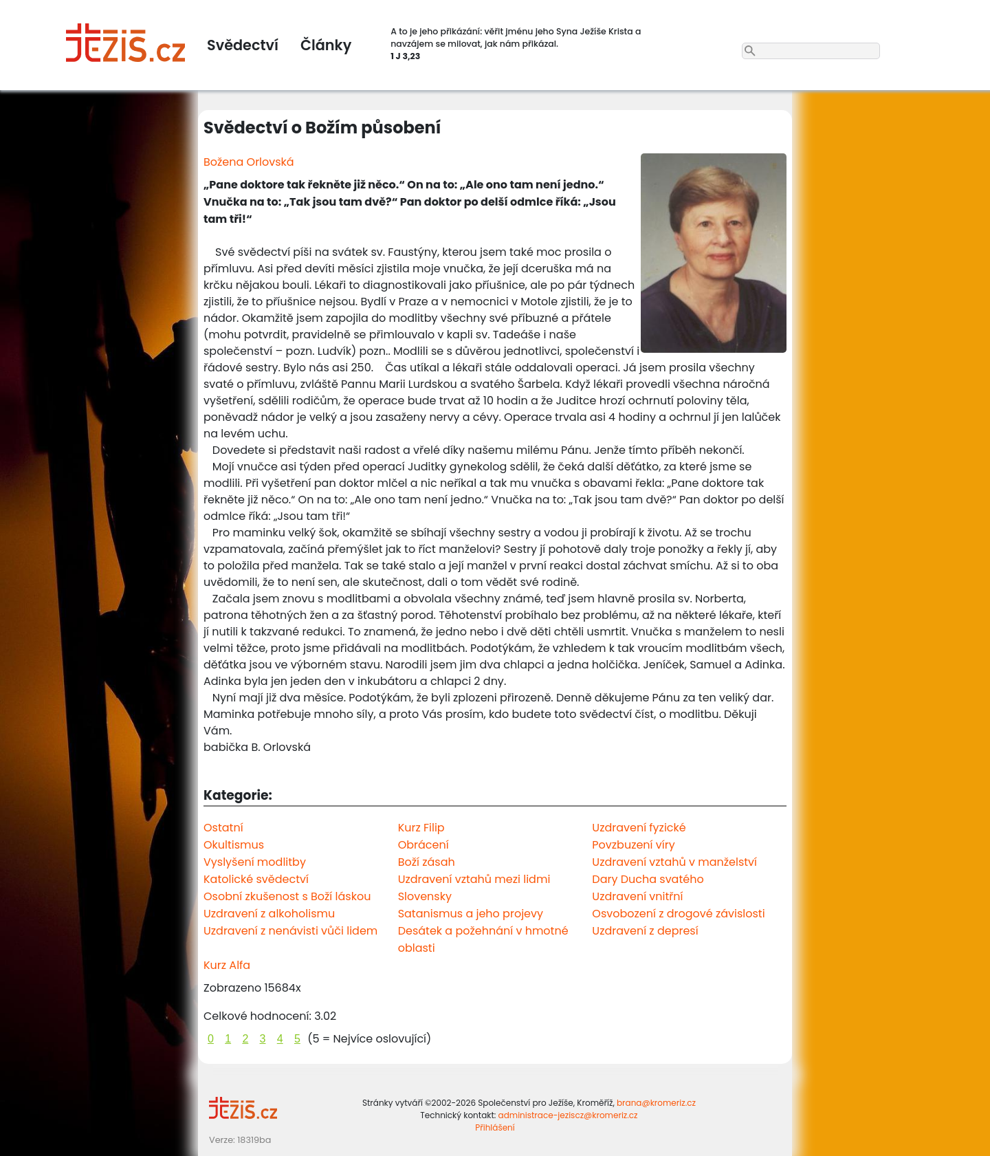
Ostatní (223, 828)
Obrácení (423, 845)
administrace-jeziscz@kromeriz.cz (568, 1115)
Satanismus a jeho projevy (470, 913)
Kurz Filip (421, 828)
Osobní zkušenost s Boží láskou (287, 896)
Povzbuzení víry (633, 845)
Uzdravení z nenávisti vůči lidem (290, 931)
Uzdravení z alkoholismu (269, 913)
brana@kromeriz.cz (656, 1103)
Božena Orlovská (249, 162)
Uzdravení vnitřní (637, 896)
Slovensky (425, 896)
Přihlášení (494, 1127)
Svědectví (242, 45)
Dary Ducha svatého (647, 879)
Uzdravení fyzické (638, 828)
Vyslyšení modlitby (255, 862)
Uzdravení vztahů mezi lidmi (474, 879)
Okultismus (234, 845)
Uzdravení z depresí (645, 931)
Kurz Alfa (227, 965)
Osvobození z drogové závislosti (678, 913)
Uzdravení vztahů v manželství (674, 862)
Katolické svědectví (256, 879)
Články (325, 45)
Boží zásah (426, 862)
